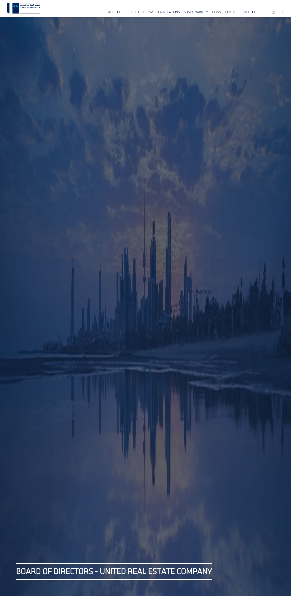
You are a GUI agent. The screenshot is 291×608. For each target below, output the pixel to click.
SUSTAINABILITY (196, 12)
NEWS (216, 12)
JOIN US (230, 12)
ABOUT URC (116, 12)
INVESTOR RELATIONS (164, 12)
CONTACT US (249, 12)
